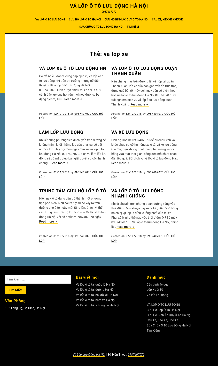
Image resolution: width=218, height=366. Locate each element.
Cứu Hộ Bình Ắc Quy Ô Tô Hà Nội (126, 19)
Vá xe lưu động (130, 132)
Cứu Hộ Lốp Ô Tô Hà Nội (85, 19)
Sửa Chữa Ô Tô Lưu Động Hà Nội (101, 26)
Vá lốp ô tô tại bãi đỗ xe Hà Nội (97, 295)
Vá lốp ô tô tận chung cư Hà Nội (97, 305)
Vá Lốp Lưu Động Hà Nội (89, 354)
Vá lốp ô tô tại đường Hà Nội (95, 289)
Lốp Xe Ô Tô (155, 289)
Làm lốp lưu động (61, 132)
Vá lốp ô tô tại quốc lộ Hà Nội (95, 284)
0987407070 (136, 354)
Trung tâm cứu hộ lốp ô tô (72, 190)
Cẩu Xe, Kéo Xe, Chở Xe (167, 19)
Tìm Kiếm (133, 26)
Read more (73, 99)
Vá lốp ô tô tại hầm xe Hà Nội (95, 300)
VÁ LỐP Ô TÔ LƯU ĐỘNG (50, 19)
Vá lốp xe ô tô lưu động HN (72, 68)
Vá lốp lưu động (157, 295)
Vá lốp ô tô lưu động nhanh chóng (137, 193)
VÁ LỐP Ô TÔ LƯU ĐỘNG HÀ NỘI (109, 6)
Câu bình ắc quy (157, 284)
